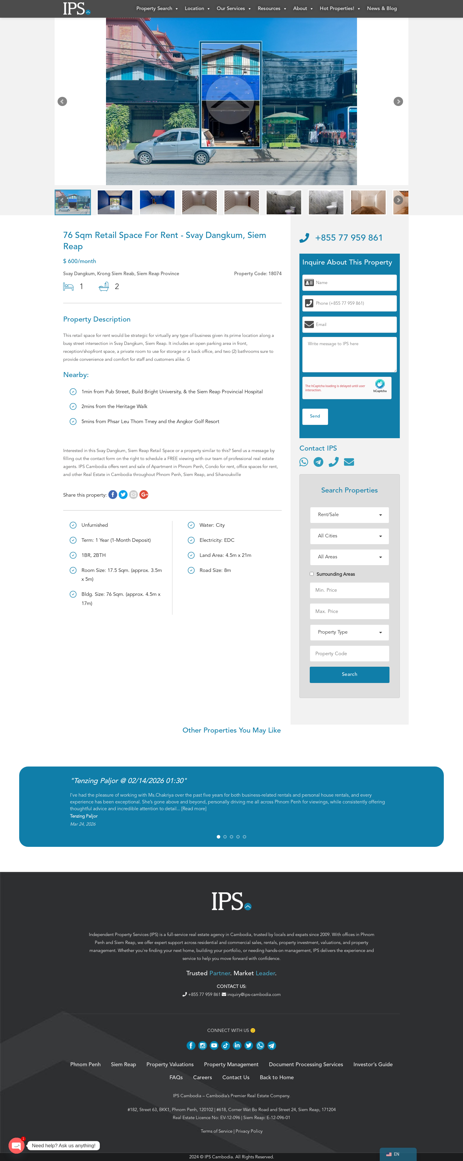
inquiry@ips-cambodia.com (251, 994)
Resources (272, 9)
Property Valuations (170, 1064)
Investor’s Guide (373, 1064)
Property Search (157, 9)
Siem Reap (124, 942)
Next (399, 103)
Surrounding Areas (332, 574)
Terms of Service (216, 1131)
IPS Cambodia (187, 1095)
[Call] (334, 462)
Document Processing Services (306, 1064)
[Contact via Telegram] (318, 462)
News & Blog (382, 8)
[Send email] (349, 462)
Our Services (234, 9)
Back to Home (277, 1077)
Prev (63, 103)
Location (198, 9)
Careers (202, 1077)
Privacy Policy (249, 1131)
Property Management (231, 1064)
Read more (193, 809)
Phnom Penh (85, 1064)
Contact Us (236, 1077)
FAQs (176, 1077)
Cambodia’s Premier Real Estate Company (247, 1095)
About (303, 9)
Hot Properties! (340, 9)
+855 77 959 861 (341, 238)
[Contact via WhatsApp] (303, 462)
